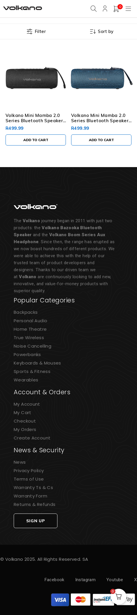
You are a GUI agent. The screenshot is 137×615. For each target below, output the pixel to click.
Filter (40, 31)
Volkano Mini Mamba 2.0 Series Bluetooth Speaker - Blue (100, 121)
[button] (36, 140)
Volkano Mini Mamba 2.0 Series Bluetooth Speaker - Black (34, 121)
